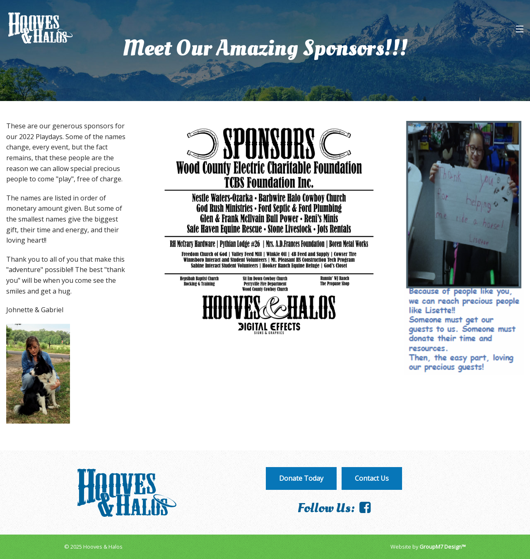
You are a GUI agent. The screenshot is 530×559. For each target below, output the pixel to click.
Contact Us (372, 478)
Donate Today (301, 478)
